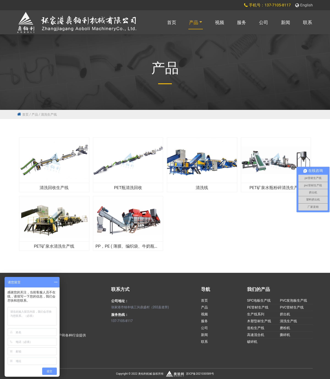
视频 (219, 22)
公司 (263, 22)
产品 (193, 22)
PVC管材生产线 (292, 307)
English (304, 5)
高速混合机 (255, 335)
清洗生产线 (49, 114)
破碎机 (252, 342)
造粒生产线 (255, 328)
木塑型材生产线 (259, 321)
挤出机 (285, 314)
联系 (307, 22)
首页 (171, 22)
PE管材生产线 (257, 307)
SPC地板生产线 (259, 301)
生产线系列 (255, 314)
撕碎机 (285, 335)
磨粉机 (285, 328)
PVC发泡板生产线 (293, 301)
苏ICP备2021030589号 (200, 373)
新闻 (285, 22)
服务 (241, 22)
